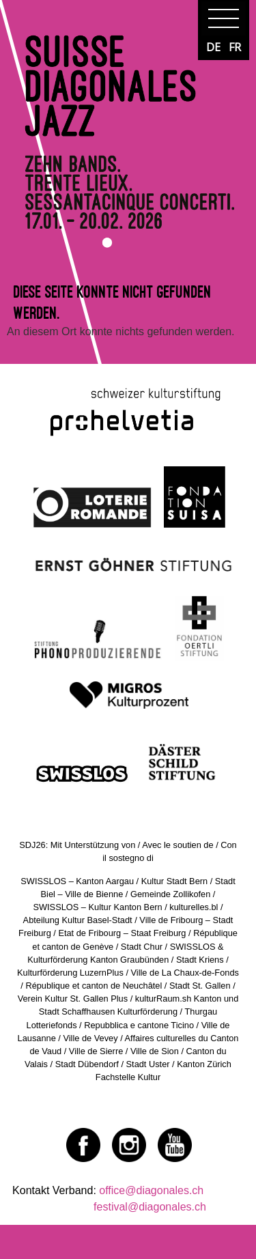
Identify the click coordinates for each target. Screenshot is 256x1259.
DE (213, 47)
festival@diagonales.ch (150, 1207)
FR (235, 47)
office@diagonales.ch (151, 1190)
